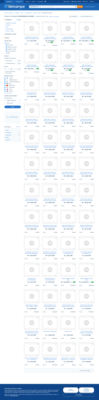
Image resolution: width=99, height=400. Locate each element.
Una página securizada (70, 379)
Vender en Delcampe (24, 379)
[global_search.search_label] (59, 6)
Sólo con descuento (9, 71)
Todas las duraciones (10, 58)
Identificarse (19, 1)
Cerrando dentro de (9, 63)
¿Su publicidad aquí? (12, 117)
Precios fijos (9, 45)
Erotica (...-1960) (8, 31)
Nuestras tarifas (23, 382)
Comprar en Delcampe (9, 379)
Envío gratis (7, 73)
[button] (75, 6)
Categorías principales (10, 23)
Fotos (6, 27)
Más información (14, 395)
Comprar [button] (27, 1)
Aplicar (12, 106)
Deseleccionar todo (8, 93)
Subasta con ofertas (11, 47)
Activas (6, 43)
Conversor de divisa (84, 379)
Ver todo (19, 19)
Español (91, 1)
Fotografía (7, 25)
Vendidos (7, 53)
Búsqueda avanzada (90, 6)
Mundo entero (8, 98)
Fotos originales (8, 29)
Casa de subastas (11, 51)
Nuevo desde (8, 60)
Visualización (73, 16)
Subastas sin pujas (11, 49)
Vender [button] (33, 1)
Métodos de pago (69, 382)
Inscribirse (9, 1)
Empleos (52, 382)
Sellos (5, 382)
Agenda (36, 382)
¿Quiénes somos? (54, 379)
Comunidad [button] (40, 1)
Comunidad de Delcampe (40, 379)
